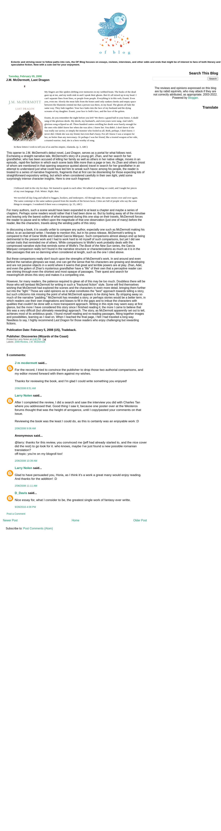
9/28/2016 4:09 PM (25, 507)
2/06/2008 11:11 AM (26, 485)
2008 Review (21, 342)
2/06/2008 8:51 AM (25, 388)
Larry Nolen (23, 395)
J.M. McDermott (37, 342)
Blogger (193, 97)
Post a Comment (16, 513)
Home (75, 520)
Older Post (140, 520)
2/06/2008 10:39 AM (26, 460)
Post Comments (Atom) (38, 528)
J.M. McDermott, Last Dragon (28, 80)
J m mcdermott (26, 363)
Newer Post (10, 520)
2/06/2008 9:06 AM (25, 428)
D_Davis (21, 493)
